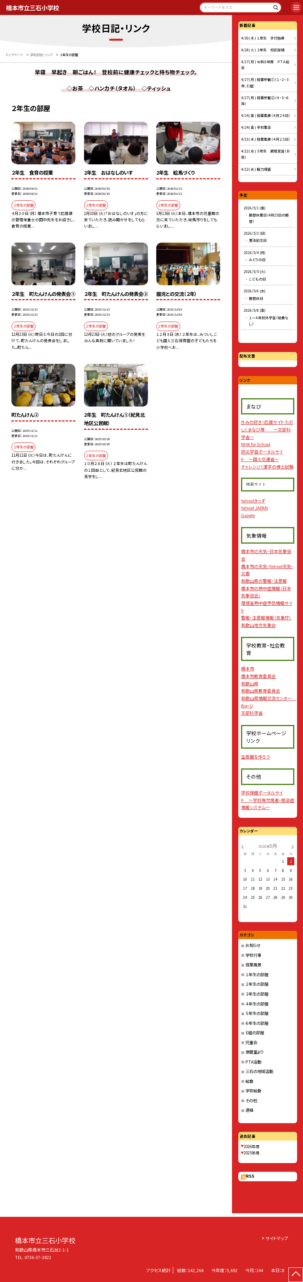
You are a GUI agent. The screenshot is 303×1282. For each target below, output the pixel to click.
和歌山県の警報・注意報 (264, 581)
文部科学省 (252, 713)
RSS (250, 1176)
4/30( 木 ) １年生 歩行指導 (262, 38)
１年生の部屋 (256, 974)
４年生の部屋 (256, 1004)
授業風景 (253, 965)
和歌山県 (249, 683)
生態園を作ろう (255, 756)
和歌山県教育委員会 (260, 690)
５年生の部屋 (256, 1013)
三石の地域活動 (259, 1071)
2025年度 (252, 1153)
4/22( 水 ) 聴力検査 (256, 169)
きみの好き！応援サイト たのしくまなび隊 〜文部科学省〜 (267, 429)
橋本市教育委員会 (258, 676)
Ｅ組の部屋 (254, 1032)
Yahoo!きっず (253, 500)
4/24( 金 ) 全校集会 (256, 127)
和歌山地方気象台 (258, 625)
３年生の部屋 (256, 994)
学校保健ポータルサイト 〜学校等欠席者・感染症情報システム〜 (267, 799)
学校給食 (253, 1091)
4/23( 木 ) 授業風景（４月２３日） (265, 139)
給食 (249, 1081)
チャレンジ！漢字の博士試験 (267, 466)
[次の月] (293, 846)
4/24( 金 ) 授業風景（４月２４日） (265, 115)
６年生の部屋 (256, 1023)
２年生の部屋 (256, 984)
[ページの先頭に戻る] (296, 1275)
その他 (251, 1100)
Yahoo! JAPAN (254, 508)
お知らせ (252, 945)
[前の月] (242, 846)
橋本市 (247, 668)
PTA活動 (253, 1062)
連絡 (249, 1110)
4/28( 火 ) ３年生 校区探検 (262, 50)
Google (248, 515)
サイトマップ (277, 1238)
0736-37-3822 (37, 1257)
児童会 (251, 1042)
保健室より (254, 1052)
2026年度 (252, 1146)
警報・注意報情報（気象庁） (266, 617)
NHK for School (255, 444)
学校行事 (253, 955)
